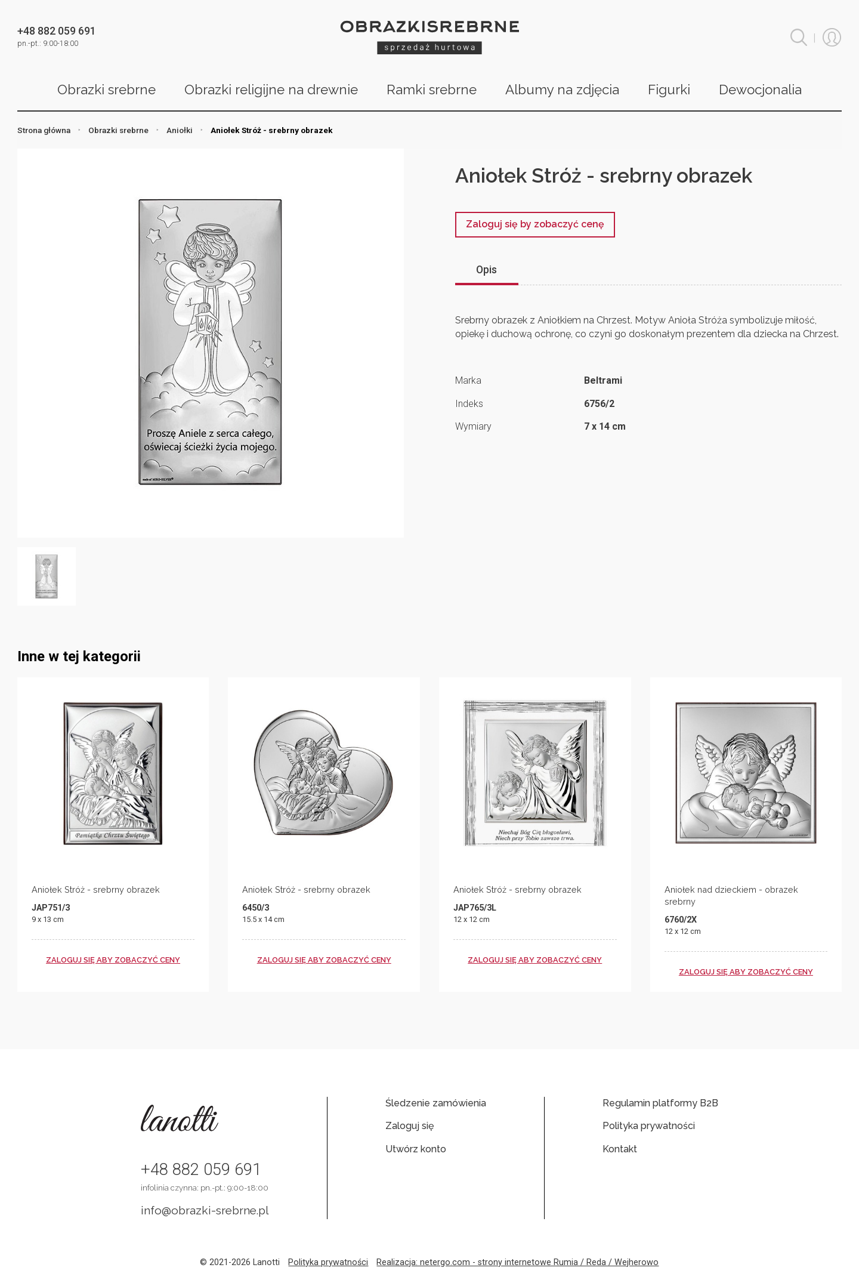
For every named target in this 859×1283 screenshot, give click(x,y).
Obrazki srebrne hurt (429, 37)
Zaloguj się (409, 1125)
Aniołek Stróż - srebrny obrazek (96, 889)
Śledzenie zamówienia (435, 1103)
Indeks (469, 403)
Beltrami (603, 380)
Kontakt (619, 1149)
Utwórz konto (415, 1149)
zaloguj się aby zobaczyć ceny (113, 959)
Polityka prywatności (648, 1125)
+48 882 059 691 (201, 1169)
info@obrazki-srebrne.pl (205, 1210)
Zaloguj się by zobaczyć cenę (535, 224)
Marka (468, 380)
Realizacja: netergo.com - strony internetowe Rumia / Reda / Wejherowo (517, 1262)
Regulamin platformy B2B (660, 1103)
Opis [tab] (486, 270)
